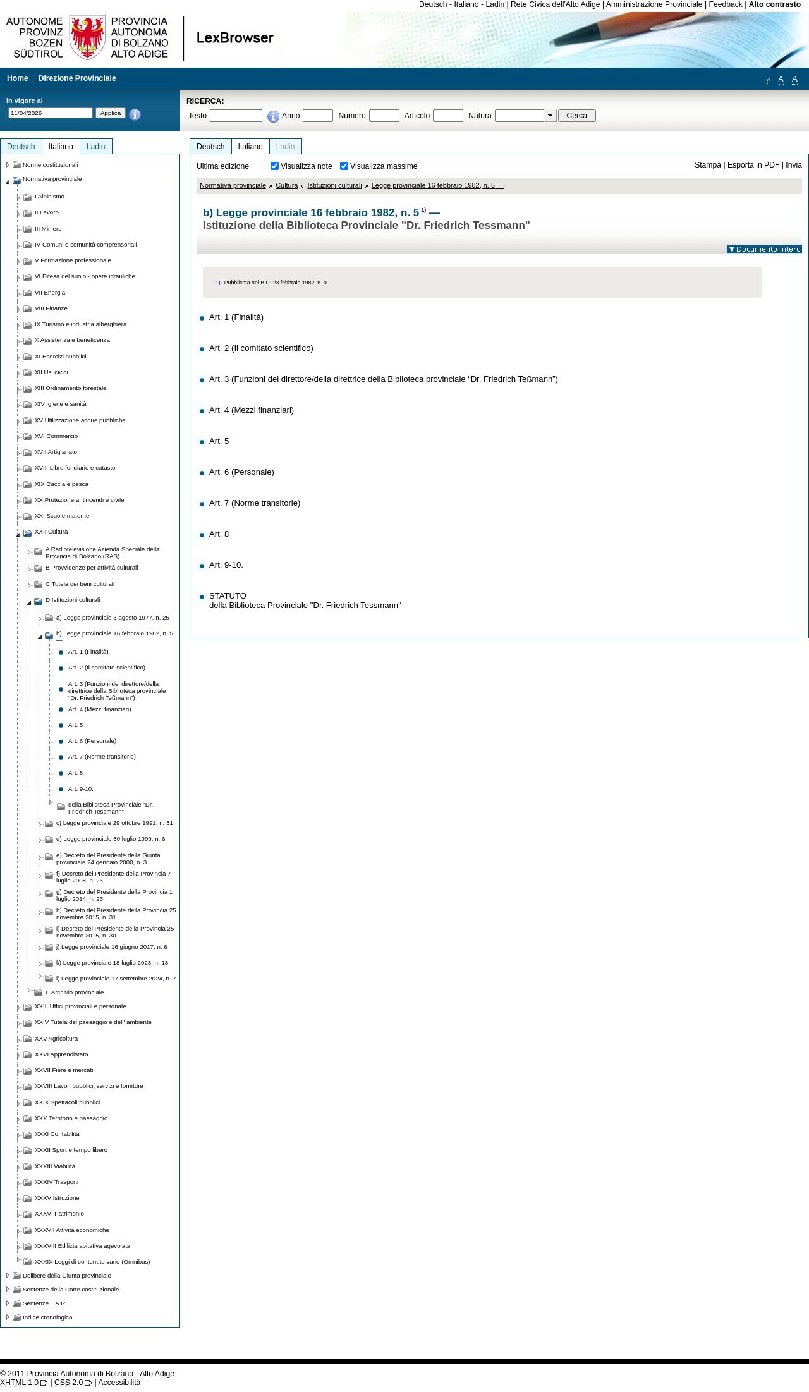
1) (423, 210)
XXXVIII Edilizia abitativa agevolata (82, 1245)
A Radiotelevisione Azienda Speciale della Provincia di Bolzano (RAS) (102, 552)
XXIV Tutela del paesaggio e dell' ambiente (93, 1021)
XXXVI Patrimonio (59, 1213)
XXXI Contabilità (57, 1133)
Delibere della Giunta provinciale (67, 1275)
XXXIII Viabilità (55, 1166)
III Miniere (48, 228)
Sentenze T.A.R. (45, 1303)
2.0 (68, 1382)
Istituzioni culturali (334, 185)
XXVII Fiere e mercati (64, 1069)
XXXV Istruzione (57, 1197)
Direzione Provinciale (77, 78)
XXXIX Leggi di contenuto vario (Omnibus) (92, 1261)
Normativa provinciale (233, 185)
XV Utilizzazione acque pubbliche (80, 420)
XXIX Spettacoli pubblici (67, 1102)
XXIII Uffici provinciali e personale (80, 1006)
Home (17, 78)
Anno (291, 115)
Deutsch (433, 4)
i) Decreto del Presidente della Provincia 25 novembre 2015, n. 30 (115, 932)
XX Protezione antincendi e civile (80, 499)
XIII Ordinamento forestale (70, 387)
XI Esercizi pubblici (61, 356)
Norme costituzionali (50, 164)
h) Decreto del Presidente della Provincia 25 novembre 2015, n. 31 (116, 913)
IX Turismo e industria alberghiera (80, 324)
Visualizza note (306, 166)
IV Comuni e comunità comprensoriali (86, 244)
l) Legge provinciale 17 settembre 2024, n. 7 (116, 978)
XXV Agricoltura (56, 1038)
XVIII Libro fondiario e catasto (75, 467)
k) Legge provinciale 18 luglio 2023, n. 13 (112, 962)
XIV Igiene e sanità (61, 403)
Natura (480, 115)
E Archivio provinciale (75, 992)
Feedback (725, 4)
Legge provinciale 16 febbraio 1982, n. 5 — (438, 185)
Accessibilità (119, 1382)
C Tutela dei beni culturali (80, 583)
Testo (197, 115)
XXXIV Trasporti (56, 1181)
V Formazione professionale (73, 260)
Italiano (466, 4)
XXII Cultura (51, 531)
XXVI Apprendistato (61, 1054)
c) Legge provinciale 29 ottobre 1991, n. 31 (114, 822)
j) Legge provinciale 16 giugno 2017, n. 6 (111, 946)
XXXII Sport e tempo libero (71, 1149)
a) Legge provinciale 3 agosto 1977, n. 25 (112, 617)
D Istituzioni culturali (73, 599)
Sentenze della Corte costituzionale (71, 1289)
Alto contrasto (775, 4)
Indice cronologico (47, 1317)
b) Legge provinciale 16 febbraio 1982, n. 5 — (114, 637)
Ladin (494, 4)
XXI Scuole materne (62, 515)
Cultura (287, 185)
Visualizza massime (384, 166)
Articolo (417, 115)
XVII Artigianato (56, 451)
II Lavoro (47, 212)
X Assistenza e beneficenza (72, 339)
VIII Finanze (51, 308)
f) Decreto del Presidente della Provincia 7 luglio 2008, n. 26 (113, 877)
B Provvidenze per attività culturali (92, 567)
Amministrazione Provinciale (654, 4)
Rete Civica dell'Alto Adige (555, 4)
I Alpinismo (49, 196)
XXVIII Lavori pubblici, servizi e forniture (89, 1085)
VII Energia (50, 292)
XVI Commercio (56, 435)
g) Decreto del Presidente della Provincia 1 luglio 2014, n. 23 (114, 895)
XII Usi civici (51, 372)
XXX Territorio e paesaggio (71, 1117)
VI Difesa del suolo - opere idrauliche (85, 275)
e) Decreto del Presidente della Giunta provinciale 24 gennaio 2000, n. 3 (108, 858)
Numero (351, 115)
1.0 (19, 1382)
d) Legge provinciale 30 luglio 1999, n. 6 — (114, 838)
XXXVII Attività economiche (72, 1229)
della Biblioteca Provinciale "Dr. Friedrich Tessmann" (110, 808)
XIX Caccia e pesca (61, 483)
